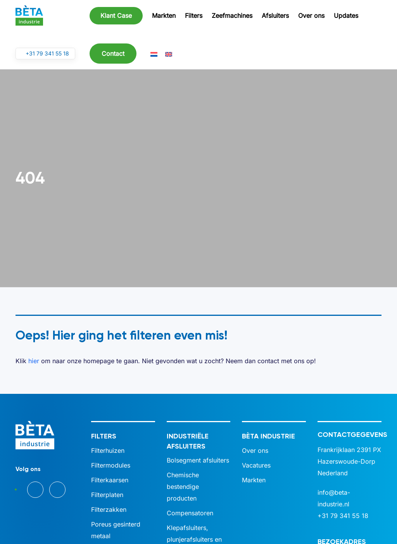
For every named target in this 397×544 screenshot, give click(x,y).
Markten (164, 15)
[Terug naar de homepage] (29, 15)
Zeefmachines (232, 15)
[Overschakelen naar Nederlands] (154, 54)
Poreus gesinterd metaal (115, 530)
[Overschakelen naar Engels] (168, 54)
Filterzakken (108, 509)
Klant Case (116, 15)
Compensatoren (190, 513)
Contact (113, 53)
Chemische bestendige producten (183, 486)
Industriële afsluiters (188, 441)
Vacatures (256, 465)
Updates (346, 15)
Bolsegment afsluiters (198, 460)
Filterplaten (107, 495)
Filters (193, 15)
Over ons (311, 15)
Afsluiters (275, 15)
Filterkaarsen (109, 480)
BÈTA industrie (268, 436)
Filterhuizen (107, 450)
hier (33, 361)
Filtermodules (110, 465)
